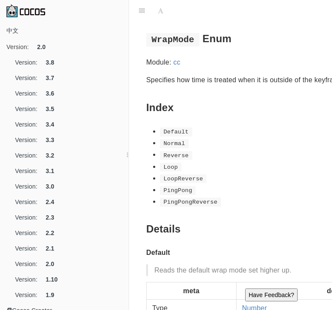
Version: (29, 47)
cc (176, 62)
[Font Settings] (160, 11)
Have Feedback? (271, 294)
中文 (12, 30)
